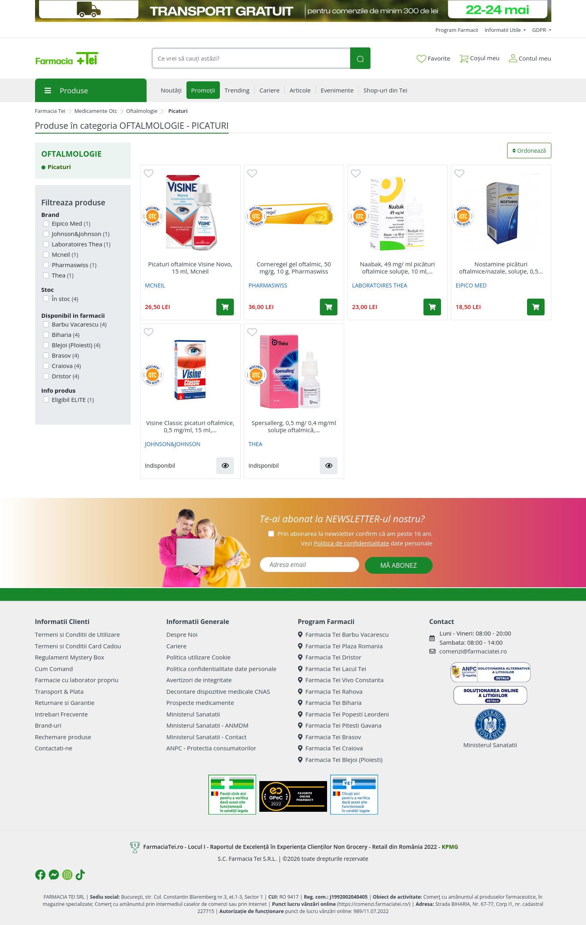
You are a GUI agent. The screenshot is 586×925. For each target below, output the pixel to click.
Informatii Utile (503, 29)
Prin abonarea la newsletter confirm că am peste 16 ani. (354, 533)
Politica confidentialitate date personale (221, 669)
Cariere (177, 646)
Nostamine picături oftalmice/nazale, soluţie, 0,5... (501, 267)
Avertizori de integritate (199, 680)
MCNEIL (155, 285)
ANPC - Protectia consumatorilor (212, 748)
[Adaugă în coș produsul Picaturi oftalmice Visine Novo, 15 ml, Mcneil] (225, 307)
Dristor (64, 376)
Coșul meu (480, 56)
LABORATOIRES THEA (380, 285)
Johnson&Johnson (80, 234)
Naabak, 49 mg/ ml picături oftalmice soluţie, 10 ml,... (397, 267)
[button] (225, 465)
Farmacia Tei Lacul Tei (332, 669)
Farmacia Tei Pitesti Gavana (340, 725)
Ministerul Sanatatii (193, 714)
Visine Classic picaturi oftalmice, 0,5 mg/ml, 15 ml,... (190, 426)
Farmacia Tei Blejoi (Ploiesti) (340, 760)
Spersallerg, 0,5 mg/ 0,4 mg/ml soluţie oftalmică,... (294, 426)
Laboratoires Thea (80, 244)
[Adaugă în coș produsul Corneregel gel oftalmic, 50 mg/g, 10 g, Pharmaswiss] (328, 307)
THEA (256, 444)
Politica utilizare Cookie (199, 657)
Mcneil (64, 254)
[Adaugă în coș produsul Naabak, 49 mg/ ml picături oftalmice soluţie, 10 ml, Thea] (432, 307)
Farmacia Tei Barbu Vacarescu (343, 634)
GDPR (539, 29)
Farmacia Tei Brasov (329, 737)
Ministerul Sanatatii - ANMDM (208, 725)
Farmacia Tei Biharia (330, 703)
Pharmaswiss (73, 265)
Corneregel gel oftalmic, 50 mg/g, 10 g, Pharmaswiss (294, 267)
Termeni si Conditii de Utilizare (77, 634)
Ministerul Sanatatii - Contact (207, 737)
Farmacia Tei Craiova (330, 748)
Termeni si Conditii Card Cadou (78, 646)
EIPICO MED (471, 285)
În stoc (64, 299)
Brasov (64, 355)
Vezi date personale (366, 543)
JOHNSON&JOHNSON (172, 444)
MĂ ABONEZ (398, 565)
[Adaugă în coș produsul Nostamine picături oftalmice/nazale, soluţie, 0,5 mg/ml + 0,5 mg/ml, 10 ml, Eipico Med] (536, 307)
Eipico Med (70, 223)
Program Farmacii (456, 29)
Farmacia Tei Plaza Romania (340, 646)
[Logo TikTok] (80, 875)
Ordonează (529, 150)
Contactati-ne (54, 748)
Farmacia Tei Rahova (330, 691)
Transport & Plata (59, 691)
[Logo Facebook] (40, 875)
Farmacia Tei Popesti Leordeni (343, 714)
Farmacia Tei (50, 110)
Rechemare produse (63, 737)
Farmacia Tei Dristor (329, 657)
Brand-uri (48, 725)
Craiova (65, 366)
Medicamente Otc (95, 110)
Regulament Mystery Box (69, 657)
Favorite (433, 58)
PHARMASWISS (268, 285)
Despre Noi (182, 634)
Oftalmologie (141, 110)
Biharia (65, 335)
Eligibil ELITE (72, 399)
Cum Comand (54, 669)
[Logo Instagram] (67, 875)
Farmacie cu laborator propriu (77, 680)
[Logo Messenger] (54, 875)
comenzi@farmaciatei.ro (473, 651)
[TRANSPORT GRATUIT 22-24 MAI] (293, 11)
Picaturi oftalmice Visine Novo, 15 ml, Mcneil (190, 267)
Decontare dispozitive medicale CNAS (218, 691)
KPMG (450, 846)
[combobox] (251, 58)
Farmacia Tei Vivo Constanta (341, 680)
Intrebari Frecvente (61, 714)
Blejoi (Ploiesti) (75, 345)
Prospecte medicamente (200, 703)
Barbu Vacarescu (78, 324)
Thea (62, 275)
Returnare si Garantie (65, 703)
